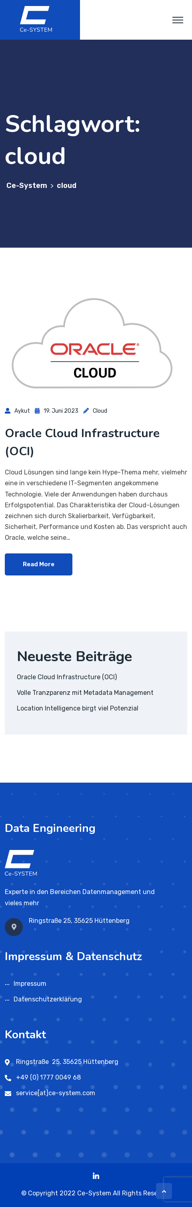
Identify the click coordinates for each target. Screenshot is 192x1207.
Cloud (100, 411)
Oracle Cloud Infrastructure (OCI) (67, 677)
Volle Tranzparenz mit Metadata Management (85, 692)
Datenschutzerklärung (48, 999)
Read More (38, 564)
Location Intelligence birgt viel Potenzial (77, 708)
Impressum (30, 983)
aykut (22, 411)
